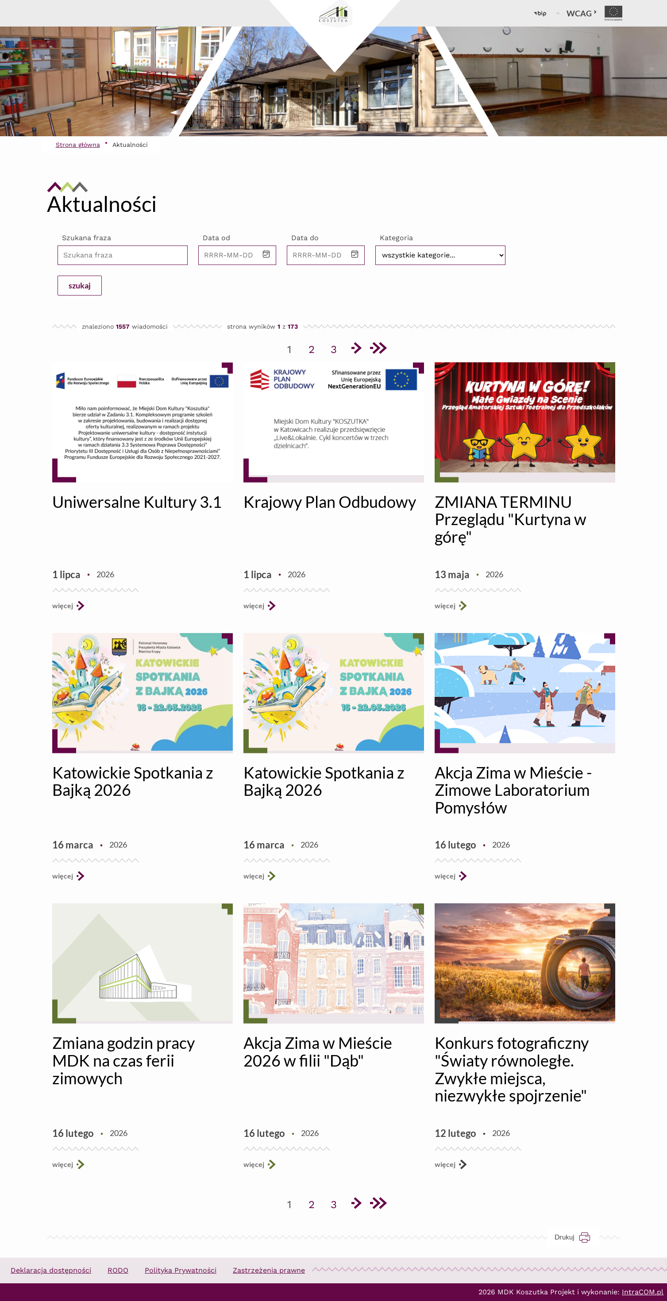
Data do (305, 238)
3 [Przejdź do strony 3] (336, 348)
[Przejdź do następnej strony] (356, 349)
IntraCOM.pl (642, 1292)
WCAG (582, 13)
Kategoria (396, 238)
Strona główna (78, 144)
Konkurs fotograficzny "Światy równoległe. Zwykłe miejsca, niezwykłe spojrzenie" (512, 1069)
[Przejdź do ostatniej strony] (378, 349)
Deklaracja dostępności (51, 1270)
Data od (216, 238)
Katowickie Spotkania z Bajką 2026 (132, 781)
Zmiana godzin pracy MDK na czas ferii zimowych (123, 1060)
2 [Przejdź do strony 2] (314, 348)
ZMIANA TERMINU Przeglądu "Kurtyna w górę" (510, 519)
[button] (266, 255)
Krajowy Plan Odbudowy (329, 501)
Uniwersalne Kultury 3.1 (137, 501)
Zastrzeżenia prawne (269, 1270)
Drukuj (577, 1237)
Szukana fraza (86, 238)
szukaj (80, 285)
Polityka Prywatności (180, 1270)
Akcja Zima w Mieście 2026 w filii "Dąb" (317, 1051)
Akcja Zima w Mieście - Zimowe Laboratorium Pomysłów (513, 790)
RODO (118, 1270)
